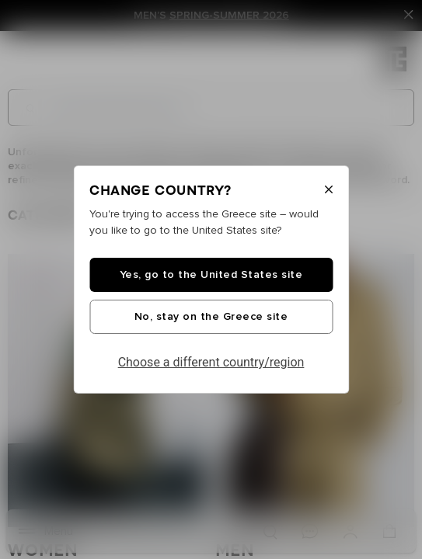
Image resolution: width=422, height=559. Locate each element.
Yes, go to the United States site (211, 274)
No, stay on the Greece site (211, 316)
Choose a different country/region (211, 362)
